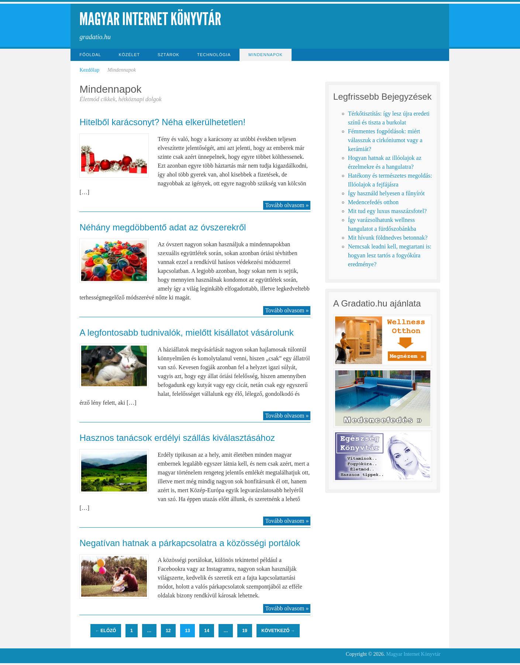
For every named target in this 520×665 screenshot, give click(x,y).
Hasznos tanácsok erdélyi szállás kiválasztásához (177, 438)
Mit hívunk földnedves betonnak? (388, 237)
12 (168, 630)
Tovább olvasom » (287, 205)
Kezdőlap (89, 70)
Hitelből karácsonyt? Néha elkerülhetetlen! (162, 122)
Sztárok (168, 54)
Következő (278, 630)
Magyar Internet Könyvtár (150, 19)
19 (244, 630)
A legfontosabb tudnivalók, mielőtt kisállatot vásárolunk (186, 332)
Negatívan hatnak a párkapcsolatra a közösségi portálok (189, 543)
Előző (105, 630)
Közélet (129, 54)
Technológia (214, 54)
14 (206, 630)
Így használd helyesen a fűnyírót (386, 193)
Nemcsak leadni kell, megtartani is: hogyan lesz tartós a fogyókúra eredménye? (389, 255)
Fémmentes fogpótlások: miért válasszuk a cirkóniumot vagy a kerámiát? (385, 140)
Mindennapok (265, 54)
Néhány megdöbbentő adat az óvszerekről (162, 227)
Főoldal (90, 54)
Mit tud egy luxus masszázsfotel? (387, 211)
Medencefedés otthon (373, 202)
